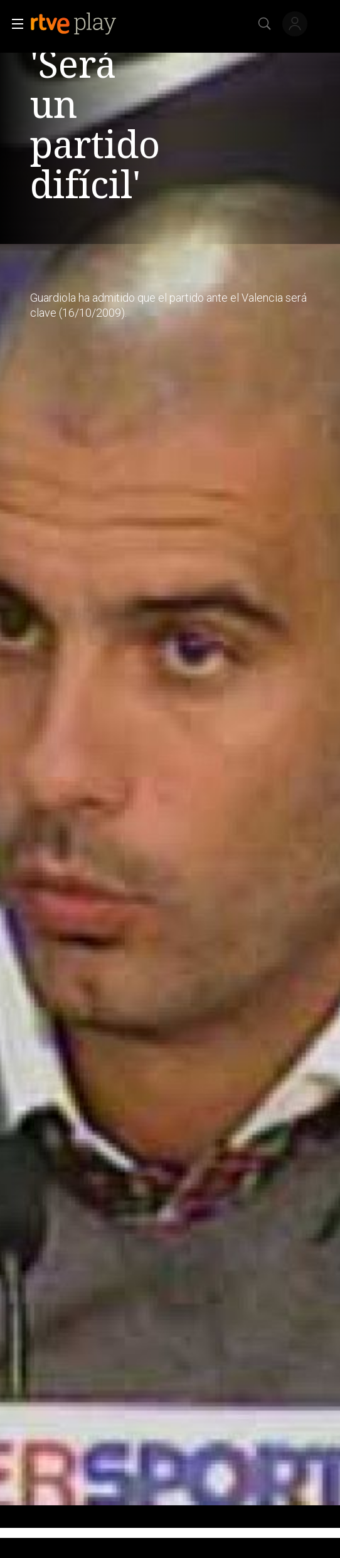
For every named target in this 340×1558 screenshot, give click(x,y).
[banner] (83, 24)
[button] (14, 24)
